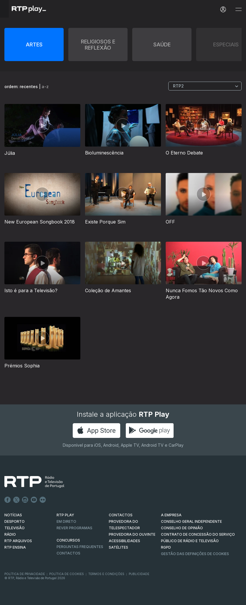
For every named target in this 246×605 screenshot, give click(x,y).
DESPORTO (14, 521)
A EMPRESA (171, 515)
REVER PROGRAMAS (74, 528)
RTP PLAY (65, 515)
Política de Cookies (66, 574)
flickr (43, 500)
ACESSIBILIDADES (124, 541)
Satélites (118, 547)
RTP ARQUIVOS (18, 541)
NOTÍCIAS (13, 515)
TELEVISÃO (14, 528)
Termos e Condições (106, 574)
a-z (45, 86)
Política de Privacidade (24, 574)
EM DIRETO (66, 521)
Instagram (25, 500)
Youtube (34, 500)
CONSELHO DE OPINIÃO (182, 528)
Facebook (7, 500)
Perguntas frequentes (80, 546)
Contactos (68, 553)
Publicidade (139, 574)
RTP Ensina (15, 547)
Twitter (16, 500)
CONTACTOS (121, 515)
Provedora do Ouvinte (132, 534)
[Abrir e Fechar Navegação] (238, 9)
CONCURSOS (68, 540)
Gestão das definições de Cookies (195, 554)
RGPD (166, 547)
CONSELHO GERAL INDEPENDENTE (191, 521)
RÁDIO (10, 534)
